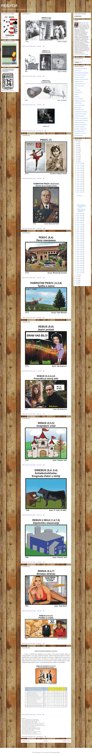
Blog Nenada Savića (78, 135)
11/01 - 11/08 (80, 177)
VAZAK (75, 88)
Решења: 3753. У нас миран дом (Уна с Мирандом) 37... (81, 210)
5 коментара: (39, 317)
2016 (77, 159)
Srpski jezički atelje (78, 92)
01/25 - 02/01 (80, 267)
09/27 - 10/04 (80, 186)
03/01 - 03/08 (80, 258)
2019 (77, 154)
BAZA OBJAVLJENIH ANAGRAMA (81, 72)
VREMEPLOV (79, 195)
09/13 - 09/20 (80, 190)
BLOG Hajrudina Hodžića (79, 105)
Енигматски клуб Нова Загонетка (81, 79)
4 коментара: (39, 562)
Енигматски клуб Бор (78, 81)
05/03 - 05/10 (80, 242)
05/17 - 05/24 (80, 238)
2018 (77, 156)
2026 (77, 142)
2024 (77, 145)
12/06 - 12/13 (80, 168)
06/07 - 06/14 (80, 233)
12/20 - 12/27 (80, 165)
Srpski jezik (76, 96)
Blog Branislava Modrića (79, 116)
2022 (77, 149)
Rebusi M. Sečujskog (78, 98)
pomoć (81, 62)
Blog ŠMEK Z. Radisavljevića (80, 128)
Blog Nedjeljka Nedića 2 (79, 131)
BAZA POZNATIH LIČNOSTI (80, 75)
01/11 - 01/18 (80, 271)
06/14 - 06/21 (80, 231)
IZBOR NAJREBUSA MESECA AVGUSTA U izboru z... (81, 206)
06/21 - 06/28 (80, 229)
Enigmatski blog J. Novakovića (80, 124)
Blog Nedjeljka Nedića (78, 109)
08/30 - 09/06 (80, 213)
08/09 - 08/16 (80, 218)
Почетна (46, 741)
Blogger (58, 752)
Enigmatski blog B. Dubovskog (80, 111)
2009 (77, 284)
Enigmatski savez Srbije (79, 77)
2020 (77, 152)
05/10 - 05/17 (80, 240)
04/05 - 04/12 (80, 249)
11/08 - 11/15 (80, 175)
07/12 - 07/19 (80, 224)
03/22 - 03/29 (80, 253)
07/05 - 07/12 (80, 226)
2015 (77, 161)
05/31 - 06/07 (80, 235)
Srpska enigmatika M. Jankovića (81, 120)
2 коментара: (39, 46)
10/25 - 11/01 (80, 179)
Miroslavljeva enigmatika (79, 126)
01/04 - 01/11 (80, 272)
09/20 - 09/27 (80, 188)
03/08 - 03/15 (80, 256)
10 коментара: (39, 228)
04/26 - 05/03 (80, 244)
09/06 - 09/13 (80, 192)
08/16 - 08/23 (80, 217)
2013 (77, 276)
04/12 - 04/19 (80, 247)
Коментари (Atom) (49, 744)
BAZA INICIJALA (77, 70)
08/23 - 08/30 (80, 215)
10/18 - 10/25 (80, 181)
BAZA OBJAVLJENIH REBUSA (80, 68)
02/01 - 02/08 (80, 265)
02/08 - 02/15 (80, 263)
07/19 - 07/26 (80, 222)
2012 (77, 278)
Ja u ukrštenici (77, 90)
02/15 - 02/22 (80, 262)
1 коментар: (38, 714)
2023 (77, 147)
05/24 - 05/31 (80, 236)
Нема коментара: (40, 130)
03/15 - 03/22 (80, 254)
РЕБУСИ (9, 5)
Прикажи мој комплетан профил (81, 54)
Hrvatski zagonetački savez (80, 83)
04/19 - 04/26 (80, 245)
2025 (77, 143)
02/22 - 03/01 (80, 260)
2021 (77, 151)
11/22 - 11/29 (80, 172)
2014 (77, 275)
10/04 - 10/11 (80, 184)
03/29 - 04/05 (80, 251)
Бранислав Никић (84, 22)
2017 (77, 158)
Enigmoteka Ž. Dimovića (79, 122)
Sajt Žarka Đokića (78, 103)
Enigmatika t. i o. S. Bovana (80, 133)
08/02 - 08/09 (80, 220)
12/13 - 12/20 (80, 166)
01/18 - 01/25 (80, 269)
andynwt (50, 752)
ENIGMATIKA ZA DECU (79, 85)
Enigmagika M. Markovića (79, 100)
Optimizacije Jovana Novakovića (81, 118)
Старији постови (66, 741)
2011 (77, 280)
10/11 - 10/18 (80, 183)
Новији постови (25, 741)
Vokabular (76, 94)
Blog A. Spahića (77, 107)
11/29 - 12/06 (80, 170)
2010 (77, 282)
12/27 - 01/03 (80, 163)
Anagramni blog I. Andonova (80, 113)
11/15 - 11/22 (80, 174)
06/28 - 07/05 (80, 227)
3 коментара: (39, 178)
